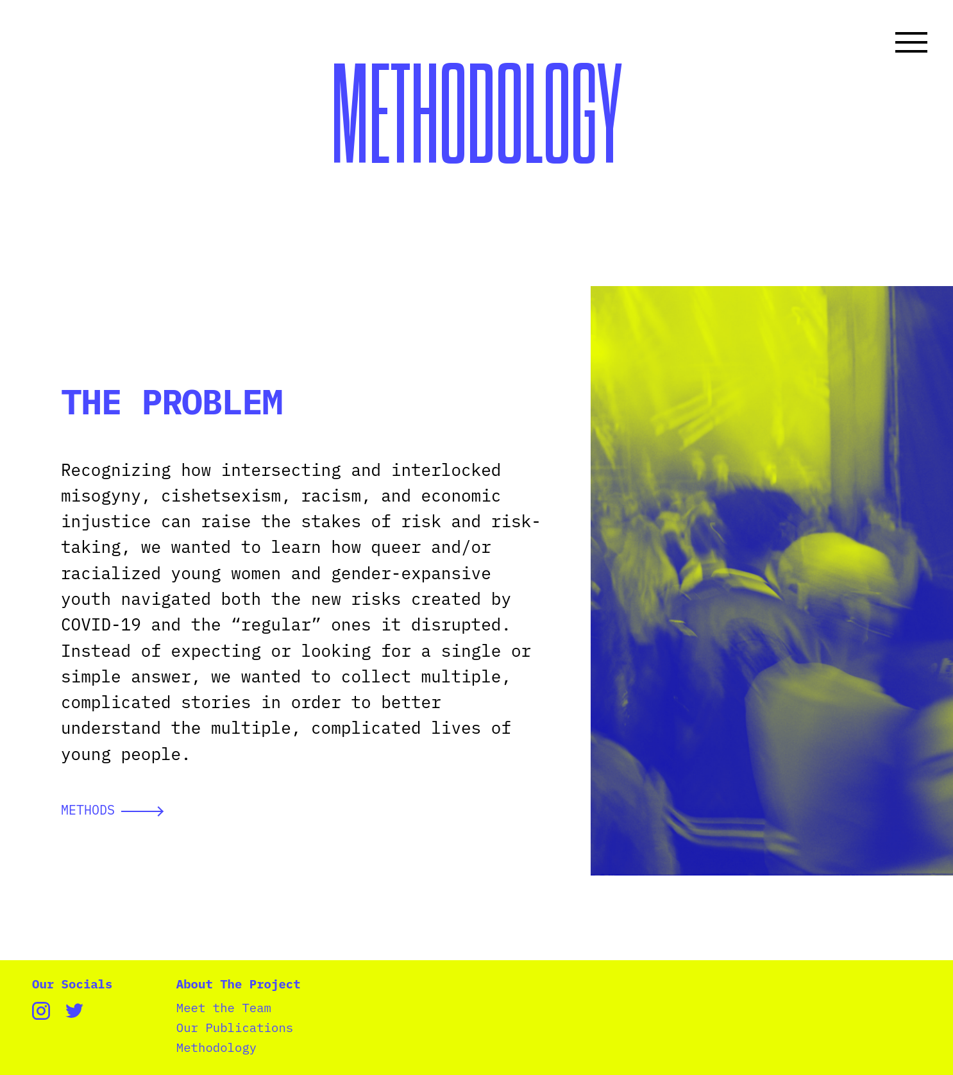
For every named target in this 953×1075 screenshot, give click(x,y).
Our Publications (234, 1028)
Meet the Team (223, 1008)
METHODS (112, 809)
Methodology (216, 1048)
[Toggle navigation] (911, 42)
